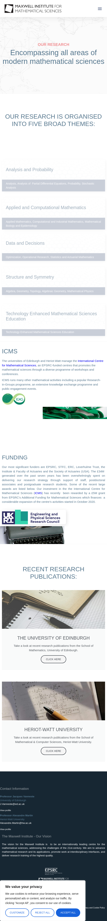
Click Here (53, 659)
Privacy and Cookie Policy (93, 908)
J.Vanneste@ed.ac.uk (12, 804)
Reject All (42, 912)
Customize (17, 912)
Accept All (68, 912)
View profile (5, 810)
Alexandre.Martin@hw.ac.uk (15, 823)
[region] (42, 900)
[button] (100, 8)
